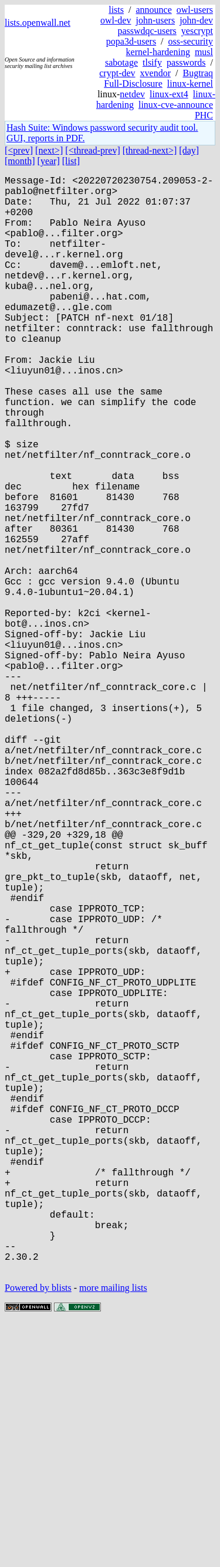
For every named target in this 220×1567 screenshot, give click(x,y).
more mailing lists (113, 1532)
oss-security (190, 41)
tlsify (152, 62)
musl (204, 52)
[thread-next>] (150, 150)
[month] (20, 161)
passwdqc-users (146, 31)
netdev (132, 94)
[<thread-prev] (92, 150)
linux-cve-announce (175, 105)
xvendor (155, 73)
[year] (49, 161)
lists (116, 10)
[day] (189, 150)
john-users (155, 20)
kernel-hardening (158, 52)
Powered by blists (38, 1532)
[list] (71, 161)
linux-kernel (190, 84)
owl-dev (115, 20)
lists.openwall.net (37, 23)
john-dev (196, 20)
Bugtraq (197, 73)
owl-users (195, 10)
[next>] (49, 150)
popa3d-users (131, 41)
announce (153, 10)
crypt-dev (117, 73)
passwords (186, 62)
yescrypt (197, 31)
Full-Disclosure (133, 84)
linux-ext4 (169, 94)
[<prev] (19, 150)
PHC (204, 115)
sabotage (121, 62)
